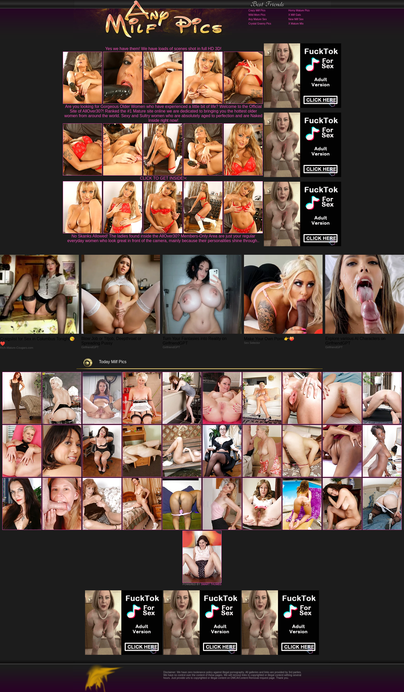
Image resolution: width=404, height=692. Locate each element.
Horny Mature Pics (298, 10)
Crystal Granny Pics (259, 23)
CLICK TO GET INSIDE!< (163, 178)
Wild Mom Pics (256, 14)
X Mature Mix (296, 23)
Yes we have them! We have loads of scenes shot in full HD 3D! (163, 48)
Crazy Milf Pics (256, 10)
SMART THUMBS (211, 584)
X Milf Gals (294, 14)
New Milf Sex (295, 19)
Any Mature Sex (257, 19)
